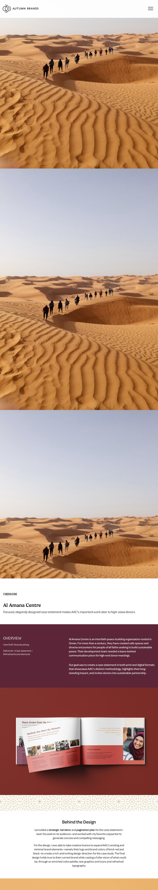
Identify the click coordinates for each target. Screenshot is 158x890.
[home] (21, 8)
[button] (150, 9)
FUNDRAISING (10, 594)
